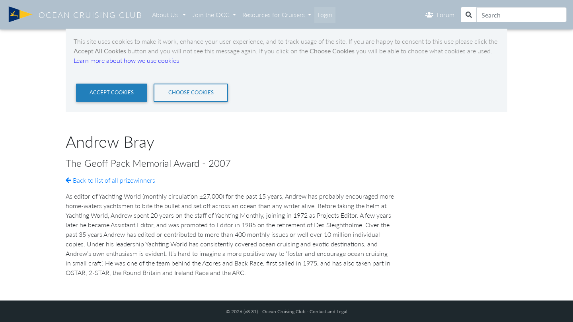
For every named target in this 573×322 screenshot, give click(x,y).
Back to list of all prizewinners (110, 180)
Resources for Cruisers (273, 14)
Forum (439, 14)
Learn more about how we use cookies (126, 60)
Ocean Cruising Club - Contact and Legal (304, 311)
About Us (165, 14)
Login (325, 14)
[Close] (111, 93)
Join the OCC (211, 14)
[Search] (521, 14)
